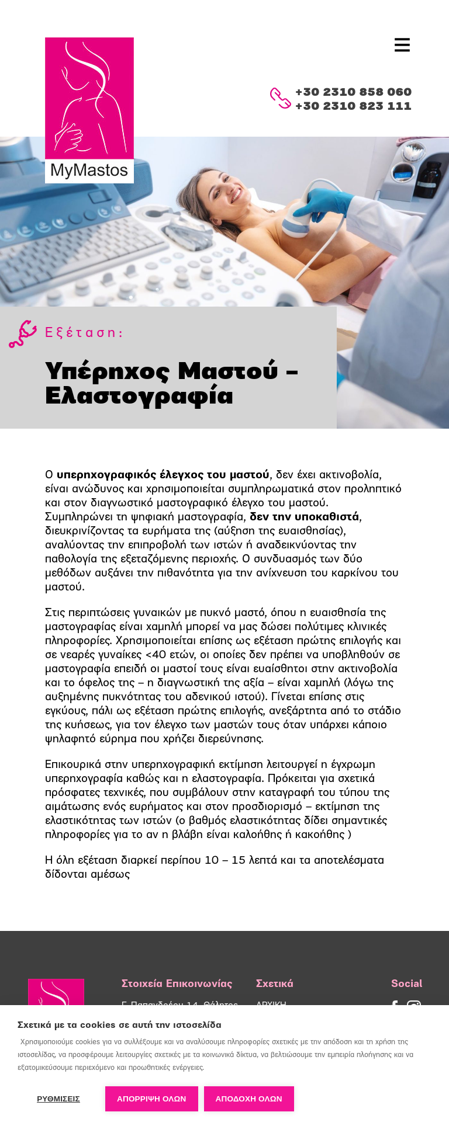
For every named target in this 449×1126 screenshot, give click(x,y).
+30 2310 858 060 (353, 93)
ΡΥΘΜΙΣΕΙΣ (58, 1098)
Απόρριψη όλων (151, 1098)
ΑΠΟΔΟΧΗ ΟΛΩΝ (249, 1098)
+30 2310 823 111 (353, 107)
